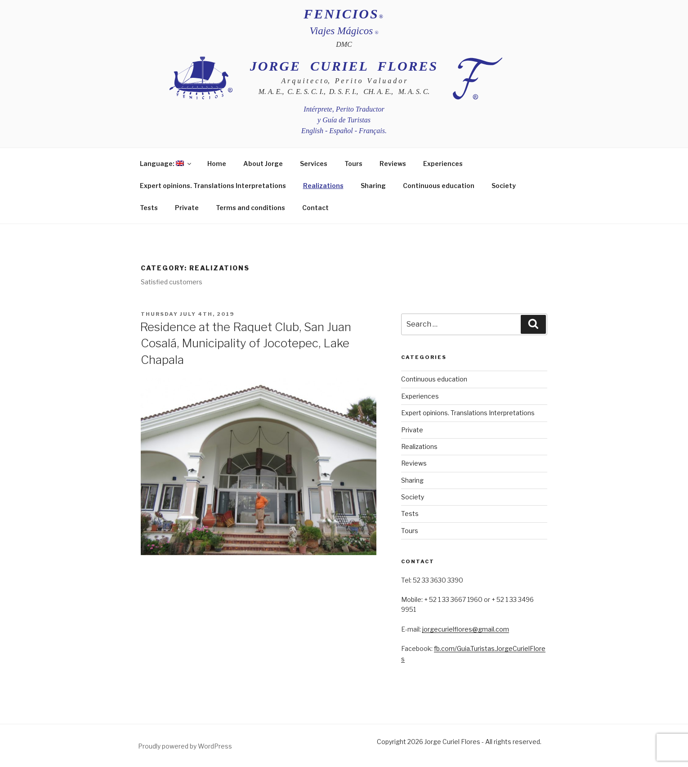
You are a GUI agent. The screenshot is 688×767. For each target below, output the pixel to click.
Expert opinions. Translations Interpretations (213, 185)
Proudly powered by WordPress (185, 746)
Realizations (323, 185)
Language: (166, 163)
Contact (315, 207)
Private (187, 207)
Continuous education (438, 185)
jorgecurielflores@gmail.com (465, 629)
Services (313, 163)
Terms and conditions (250, 207)
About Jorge (263, 163)
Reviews (393, 163)
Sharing (373, 185)
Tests (149, 207)
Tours (353, 163)
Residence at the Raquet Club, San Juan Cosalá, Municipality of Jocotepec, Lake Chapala (245, 343)
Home (216, 163)
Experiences (443, 163)
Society (503, 185)
